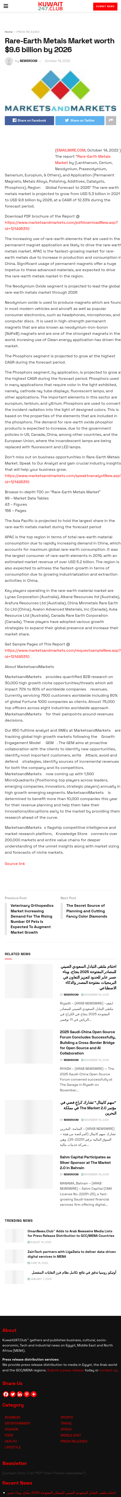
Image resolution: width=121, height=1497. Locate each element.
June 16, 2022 (38, 1263)
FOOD (9, 1435)
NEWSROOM (28, 61)
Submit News (105, 6)
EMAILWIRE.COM (71, 150)
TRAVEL (66, 1423)
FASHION (11, 1429)
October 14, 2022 (57, 61)
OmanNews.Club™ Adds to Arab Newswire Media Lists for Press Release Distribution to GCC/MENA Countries (71, 1233)
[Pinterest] (27, 1394)
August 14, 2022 (39, 1242)
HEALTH (11, 1441)
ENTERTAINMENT (18, 1423)
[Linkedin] (20, 1394)
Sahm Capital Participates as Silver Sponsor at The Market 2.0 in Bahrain (85, 1163)
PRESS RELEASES (28, 32)
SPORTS (67, 1417)
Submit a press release (65, 1370)
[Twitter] (13, 1394)
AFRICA (66, 1429)
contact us (108, 1370)
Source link (15, 863)
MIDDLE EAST (71, 1435)
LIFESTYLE (13, 1447)
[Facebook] (6, 1394)
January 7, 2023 (40, 1279)
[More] (34, 1394)
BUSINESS (12, 1417)
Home (9, 32)
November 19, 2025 (95, 995)
